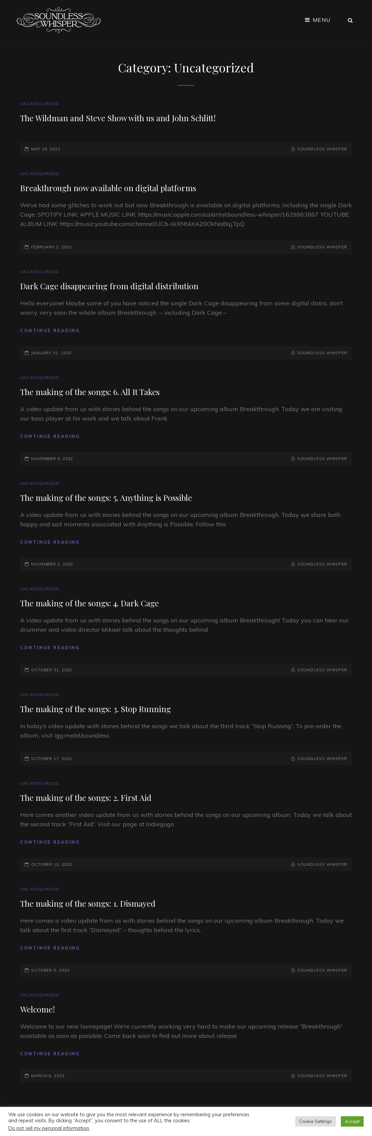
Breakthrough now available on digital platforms (108, 187)
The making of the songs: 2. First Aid (85, 797)
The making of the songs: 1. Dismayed (88, 903)
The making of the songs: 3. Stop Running (95, 708)
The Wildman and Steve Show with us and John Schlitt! (118, 117)
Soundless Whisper (322, 148)
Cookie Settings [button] (315, 1121)
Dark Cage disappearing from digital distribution (109, 286)
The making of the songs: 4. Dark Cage (89, 603)
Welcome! (37, 1009)
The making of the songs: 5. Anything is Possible (106, 497)
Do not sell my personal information (48, 1128)
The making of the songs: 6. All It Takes (90, 391)
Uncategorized (40, 103)
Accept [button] (352, 1121)
